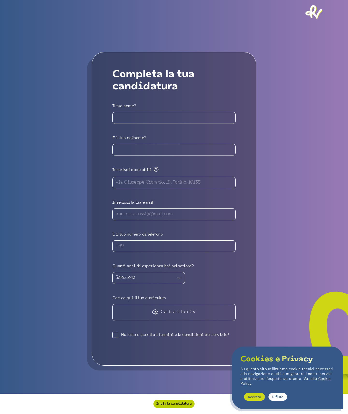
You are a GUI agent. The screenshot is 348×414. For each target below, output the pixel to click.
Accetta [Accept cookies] (254, 396)
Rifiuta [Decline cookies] (277, 396)
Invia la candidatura (174, 404)
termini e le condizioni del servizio (193, 335)
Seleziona (149, 277)
